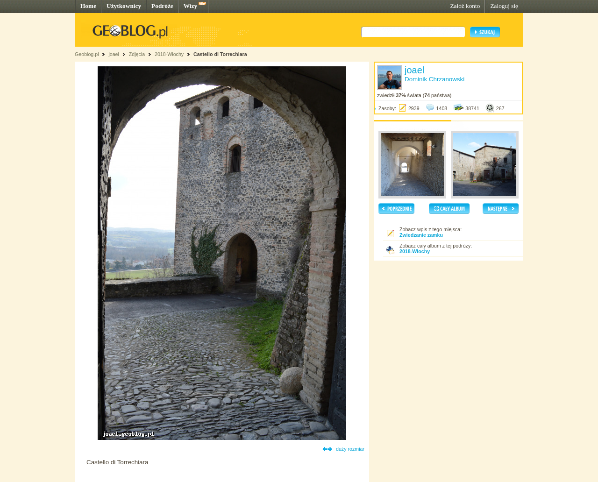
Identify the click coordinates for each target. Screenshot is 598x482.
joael (113, 54)
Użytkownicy (124, 5)
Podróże (162, 5)
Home (88, 5)
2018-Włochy (169, 54)
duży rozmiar (350, 449)
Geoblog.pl (87, 54)
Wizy (190, 5)
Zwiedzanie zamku (421, 235)
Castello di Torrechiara (220, 54)
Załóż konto (465, 5)
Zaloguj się (504, 5)
